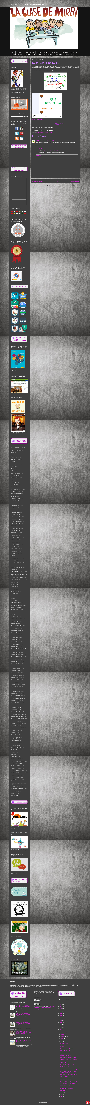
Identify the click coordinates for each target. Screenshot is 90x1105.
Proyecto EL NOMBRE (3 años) (18, 654)
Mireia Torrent (39, 140)
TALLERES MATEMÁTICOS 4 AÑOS (19, 779)
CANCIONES (19, 52)
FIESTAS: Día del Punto (16, 530)
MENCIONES (14, 587)
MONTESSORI (58, 55)
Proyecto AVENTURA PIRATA (17, 628)
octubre (62, 1034)
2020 (61, 1013)
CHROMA (13, 471)
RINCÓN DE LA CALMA (16, 750)
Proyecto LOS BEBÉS (15, 687)
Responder (38, 145)
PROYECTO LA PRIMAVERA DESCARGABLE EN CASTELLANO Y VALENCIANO (23, 1014)
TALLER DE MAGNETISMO (17, 777)
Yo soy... (34, 119)
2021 (61, 1011)
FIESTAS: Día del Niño (16, 526)
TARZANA (62, 1046)
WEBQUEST (14, 793)
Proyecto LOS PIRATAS (16, 709)
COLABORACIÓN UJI (15, 478)
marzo (62, 1096)
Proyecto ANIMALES (15, 623)
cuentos (13, 480)
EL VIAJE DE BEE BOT (16, 494)
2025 (61, 1004)
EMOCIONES (14, 496)
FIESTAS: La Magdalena (16, 537)
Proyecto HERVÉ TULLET (16, 668)
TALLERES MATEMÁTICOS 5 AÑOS (19, 783)
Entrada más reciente (37, 181)
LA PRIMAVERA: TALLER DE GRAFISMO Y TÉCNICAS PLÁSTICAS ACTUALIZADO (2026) (23, 1032)
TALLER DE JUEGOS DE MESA (18, 775)
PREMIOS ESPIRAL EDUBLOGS (18, 619)
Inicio (57, 181)
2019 (61, 1015)
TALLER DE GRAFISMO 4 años (18, 770)
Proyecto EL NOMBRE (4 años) (18, 657)
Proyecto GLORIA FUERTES (17, 666)
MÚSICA (13, 598)
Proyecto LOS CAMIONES (16, 693)
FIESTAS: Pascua (15, 542)
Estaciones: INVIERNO (16, 498)
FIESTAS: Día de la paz (16, 519)
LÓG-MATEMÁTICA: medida (17, 577)
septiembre (63, 1036)
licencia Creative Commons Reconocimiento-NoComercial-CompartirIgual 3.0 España (44, 1007)
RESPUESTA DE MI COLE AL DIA (67, 1064)
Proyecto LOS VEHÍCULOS (16, 712)
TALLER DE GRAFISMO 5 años (18, 773)
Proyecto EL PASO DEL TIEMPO (18, 661)
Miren (39, 130)
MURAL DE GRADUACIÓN (66, 1078)
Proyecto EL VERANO (16, 664)
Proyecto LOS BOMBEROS (17, 689)
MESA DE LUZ (74, 52)
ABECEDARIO (14, 452)
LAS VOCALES (14, 560)
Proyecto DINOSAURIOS (16, 630)
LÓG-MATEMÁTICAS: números (18, 580)
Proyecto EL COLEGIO (16, 635)
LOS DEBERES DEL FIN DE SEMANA (68, 1057)
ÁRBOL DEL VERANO (65, 1050)
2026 (61, 1002)
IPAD (12, 556)
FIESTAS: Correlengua (16, 514)
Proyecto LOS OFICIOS (16, 707)
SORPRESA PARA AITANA (66, 1055)
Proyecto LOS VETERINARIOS (17, 714)
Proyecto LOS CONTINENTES (17, 698)
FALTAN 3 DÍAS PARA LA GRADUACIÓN (68, 1081)
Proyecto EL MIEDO (15, 646)
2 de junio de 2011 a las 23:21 (48, 140)
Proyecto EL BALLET (15, 633)
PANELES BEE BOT (37, 55)
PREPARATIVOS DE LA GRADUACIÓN (68, 1074)
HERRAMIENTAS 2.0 (15, 549)
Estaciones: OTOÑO (15, 501)
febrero (62, 1098)
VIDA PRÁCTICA (14, 791)
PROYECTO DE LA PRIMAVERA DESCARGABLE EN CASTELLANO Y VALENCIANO (23, 1023)
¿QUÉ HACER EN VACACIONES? (67, 1053)
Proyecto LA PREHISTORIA (17, 675)
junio (62, 1041)
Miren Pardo (40, 119)
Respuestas (39, 148)
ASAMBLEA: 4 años (15, 462)
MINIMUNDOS (14, 594)
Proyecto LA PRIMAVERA (16, 677)
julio (62, 1039)
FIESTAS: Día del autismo (16, 521)
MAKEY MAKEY (14, 584)
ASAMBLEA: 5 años (15, 464)
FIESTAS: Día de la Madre (16, 517)
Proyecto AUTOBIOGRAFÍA (16, 626)
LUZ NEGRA (14, 582)
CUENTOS (39, 52)
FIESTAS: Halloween (15, 535)
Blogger (49, 1102)
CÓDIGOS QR (14, 475)
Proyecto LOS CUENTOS (16, 700)
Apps (12, 455)
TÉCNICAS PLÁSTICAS (16, 786)
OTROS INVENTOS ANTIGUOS (67, 1061)
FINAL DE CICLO (14, 546)
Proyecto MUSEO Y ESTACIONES (18, 723)
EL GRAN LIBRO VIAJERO (17, 489)
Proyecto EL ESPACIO (16, 642)
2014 (61, 1024)
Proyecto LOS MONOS (16, 705)
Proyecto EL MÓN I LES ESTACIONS (19, 649)
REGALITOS (63, 1068)
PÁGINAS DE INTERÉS (16, 607)
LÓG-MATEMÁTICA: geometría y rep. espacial (19, 575)
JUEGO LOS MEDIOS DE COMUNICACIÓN (69, 1083)
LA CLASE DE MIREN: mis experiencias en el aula (28, 5)
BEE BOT (13, 468)
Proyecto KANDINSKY (15, 673)
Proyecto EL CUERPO (15, 637)
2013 (61, 1026)
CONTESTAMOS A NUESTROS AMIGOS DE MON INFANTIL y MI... (69, 1072)
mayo (62, 1092)
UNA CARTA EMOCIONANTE (66, 1076)
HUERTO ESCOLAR (15, 551)
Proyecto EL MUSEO (15, 652)
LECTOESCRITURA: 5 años (42, 132)
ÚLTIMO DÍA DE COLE (65, 1052)
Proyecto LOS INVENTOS (16, 703)
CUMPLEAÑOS (14, 482)
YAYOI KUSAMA (14, 796)
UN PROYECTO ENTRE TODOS (18, 789)
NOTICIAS (51, 132)
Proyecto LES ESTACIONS (16, 684)
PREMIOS (46, 52)
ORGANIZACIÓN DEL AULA (17, 605)
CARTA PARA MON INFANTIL (66, 1086)
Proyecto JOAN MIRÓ (16, 670)
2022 (61, 1010)
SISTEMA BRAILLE (64, 1062)
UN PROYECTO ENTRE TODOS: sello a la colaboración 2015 (24, 1041)
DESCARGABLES (68, 55)
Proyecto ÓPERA (14, 726)
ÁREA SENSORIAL (15, 457)
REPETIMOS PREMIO (65, 1045)
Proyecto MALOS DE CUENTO (17, 716)
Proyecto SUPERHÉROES (16, 730)
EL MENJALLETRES (15, 491)
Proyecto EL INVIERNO (16, 644)
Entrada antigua (75, 181)
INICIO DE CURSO (15, 553)
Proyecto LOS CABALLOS (16, 691)
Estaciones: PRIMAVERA (16, 503)
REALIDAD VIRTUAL (15, 745)
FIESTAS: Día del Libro (16, 524)
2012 (61, 1027)
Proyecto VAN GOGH (15, 732)
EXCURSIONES (14, 507)
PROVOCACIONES (15, 621)
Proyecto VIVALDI (15, 735)
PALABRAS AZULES (15, 610)
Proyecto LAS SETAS (15, 682)
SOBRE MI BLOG (15, 757)
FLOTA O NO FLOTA (64, 1066)
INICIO (12, 52)
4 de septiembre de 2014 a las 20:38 (50, 150)
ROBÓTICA (27, 55)
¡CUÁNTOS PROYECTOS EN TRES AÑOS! (69, 1069)
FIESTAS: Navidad (15, 540)
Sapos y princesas (64, 1043)
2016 (61, 1020)
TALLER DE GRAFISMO (16, 766)
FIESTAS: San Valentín (16, 544)
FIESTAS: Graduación (15, 533)
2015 (61, 1022)
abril (62, 1094)
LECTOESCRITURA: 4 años (17, 565)
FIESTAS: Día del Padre (16, 528)
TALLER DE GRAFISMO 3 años (18, 768)
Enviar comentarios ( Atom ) (58, 185)
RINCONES (13, 752)
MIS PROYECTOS (55, 52)
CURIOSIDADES (14, 485)
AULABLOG (13, 466)
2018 (61, 1017)
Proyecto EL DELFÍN (15, 639)
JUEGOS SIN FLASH (29, 52)
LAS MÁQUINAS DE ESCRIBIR (66, 1088)
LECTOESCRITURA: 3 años (17, 563)
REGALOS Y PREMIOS (16, 747)
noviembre (63, 1032)
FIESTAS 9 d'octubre (15, 510)
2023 (61, 1008)
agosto (62, 1038)
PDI (12, 614)
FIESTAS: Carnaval (15, 512)
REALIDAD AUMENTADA (16, 55)
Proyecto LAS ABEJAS (16, 680)
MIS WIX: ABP (65, 52)
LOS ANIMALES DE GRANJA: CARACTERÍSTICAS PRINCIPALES (23, 1006)
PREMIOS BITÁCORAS (16, 617)
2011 (61, 1029)
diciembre (63, 1031)
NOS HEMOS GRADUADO (66, 1079)
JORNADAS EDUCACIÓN (16, 558)
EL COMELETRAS (15, 487)
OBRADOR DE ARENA (16, 603)
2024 (61, 1006)
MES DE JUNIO (63, 1090)
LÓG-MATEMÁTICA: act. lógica (17, 572)
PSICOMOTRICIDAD (15, 740)
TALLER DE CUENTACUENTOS (18, 761)
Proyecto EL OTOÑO (15, 659)
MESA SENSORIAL (48, 55)
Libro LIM (13, 569)
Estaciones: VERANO (15, 505)
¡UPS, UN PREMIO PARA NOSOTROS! (68, 1059)
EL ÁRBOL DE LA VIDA (65, 1085)
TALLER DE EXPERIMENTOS (17, 763)
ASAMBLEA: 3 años (15, 459)
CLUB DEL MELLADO (16, 473)
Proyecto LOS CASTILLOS (16, 696)
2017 (61, 1018)
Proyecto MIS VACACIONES (17, 721)
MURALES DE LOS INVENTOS (66, 1048)
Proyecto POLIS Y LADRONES (17, 728)
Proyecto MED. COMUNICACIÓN (18, 719)
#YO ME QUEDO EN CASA (17, 450)
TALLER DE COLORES (16, 759)
